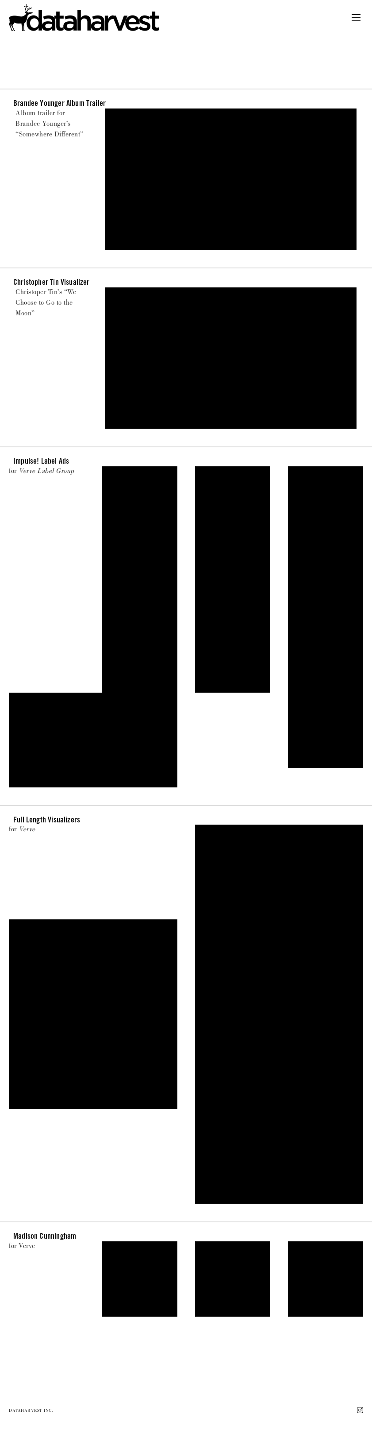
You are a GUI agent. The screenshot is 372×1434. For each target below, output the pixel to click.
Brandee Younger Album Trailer (59, 103)
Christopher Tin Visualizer (51, 282)
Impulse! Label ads (41, 460)
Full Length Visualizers (46, 819)
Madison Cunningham (44, 1235)
